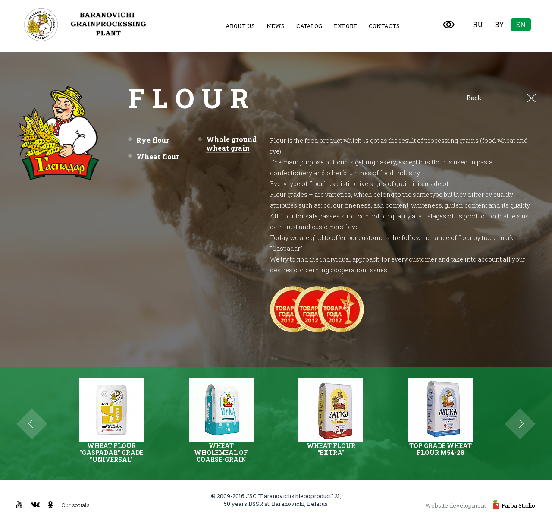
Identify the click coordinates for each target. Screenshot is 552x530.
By (499, 24)
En (521, 24)
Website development (455, 505)
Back (501, 98)
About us (240, 26)
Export (345, 26)
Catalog (309, 26)
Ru (478, 24)
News (276, 26)
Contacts (384, 26)
